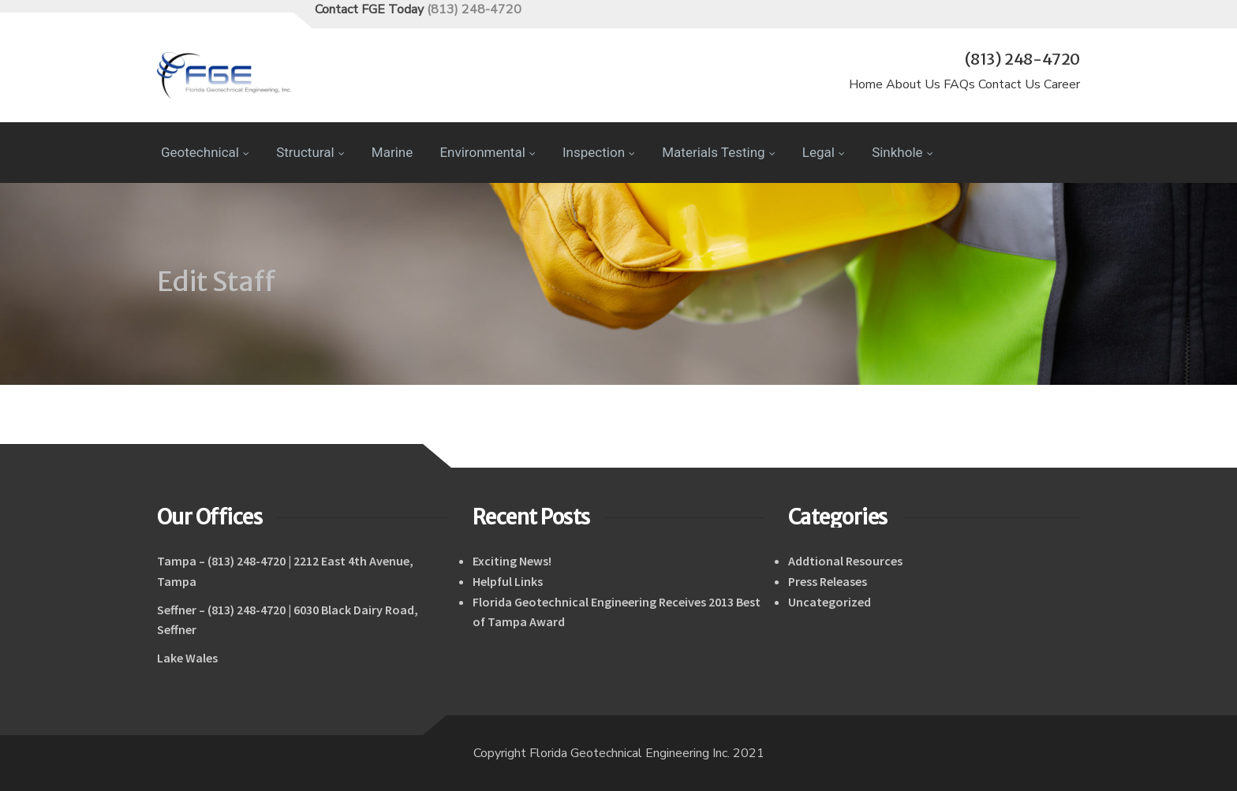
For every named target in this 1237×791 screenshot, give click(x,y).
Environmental (487, 152)
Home (866, 84)
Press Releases (827, 581)
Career (1062, 84)
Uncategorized (829, 602)
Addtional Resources (845, 561)
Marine (392, 152)
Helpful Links (508, 581)
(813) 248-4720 (474, 9)
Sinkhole (902, 152)
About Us (913, 84)
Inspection (598, 152)
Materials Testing (718, 152)
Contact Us (1009, 84)
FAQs (959, 84)
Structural (310, 152)
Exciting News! (512, 561)
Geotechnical (205, 152)
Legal (823, 152)
